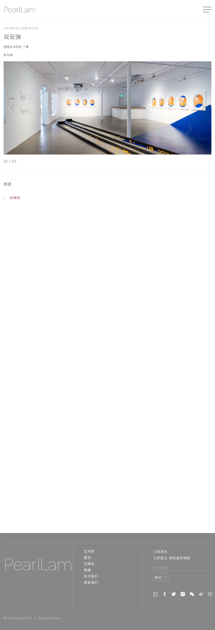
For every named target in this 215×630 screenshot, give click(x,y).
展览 (87, 558)
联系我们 (91, 582)
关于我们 (91, 576)
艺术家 (89, 551)
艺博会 (89, 564)
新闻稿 (12, 198)
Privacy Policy (50, 618)
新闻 (87, 570)
